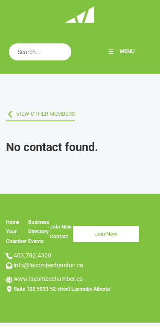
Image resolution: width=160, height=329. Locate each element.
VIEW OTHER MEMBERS (35, 114)
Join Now (84, 230)
